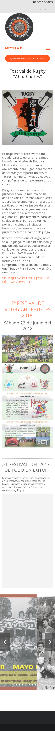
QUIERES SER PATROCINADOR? (27, 58)
